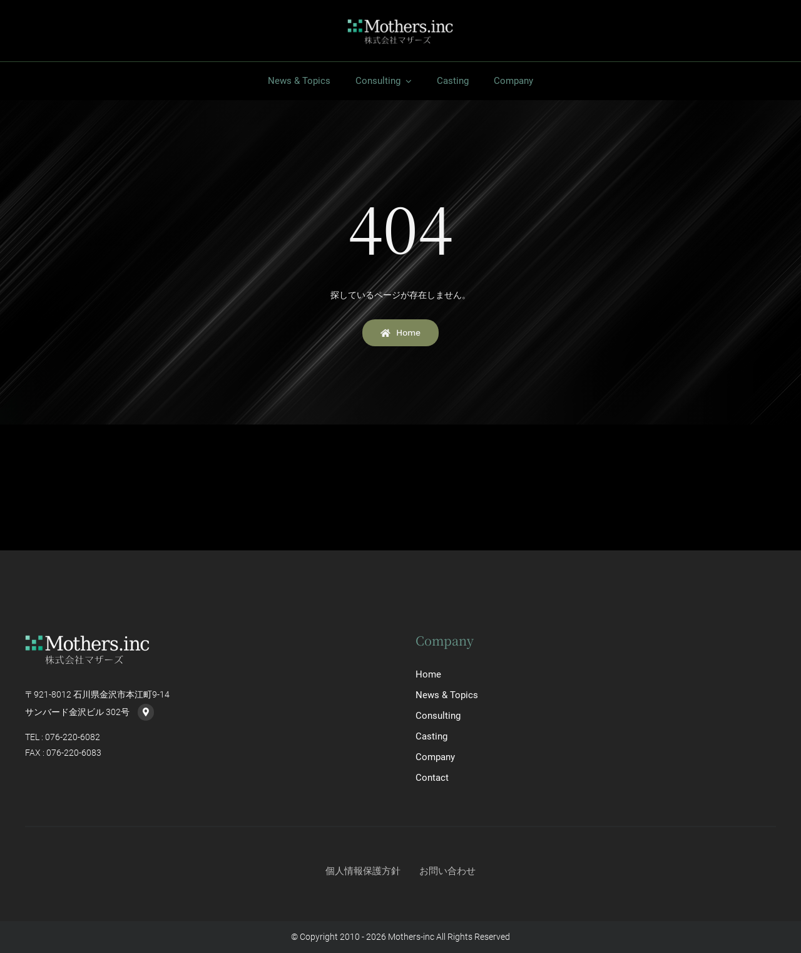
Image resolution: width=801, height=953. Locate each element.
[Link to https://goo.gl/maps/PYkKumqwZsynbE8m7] (146, 712)
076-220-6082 (72, 737)
